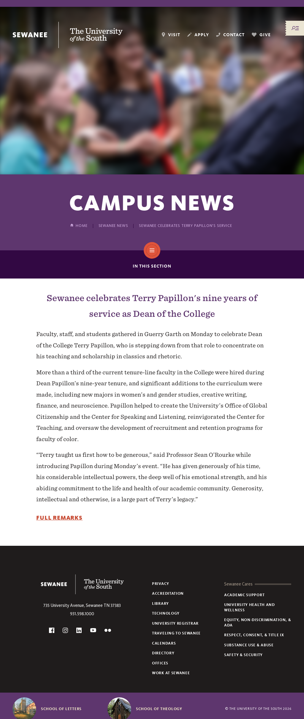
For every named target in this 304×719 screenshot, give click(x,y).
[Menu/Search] (295, 28)
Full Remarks (59, 517)
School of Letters (61, 709)
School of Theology (159, 709)
